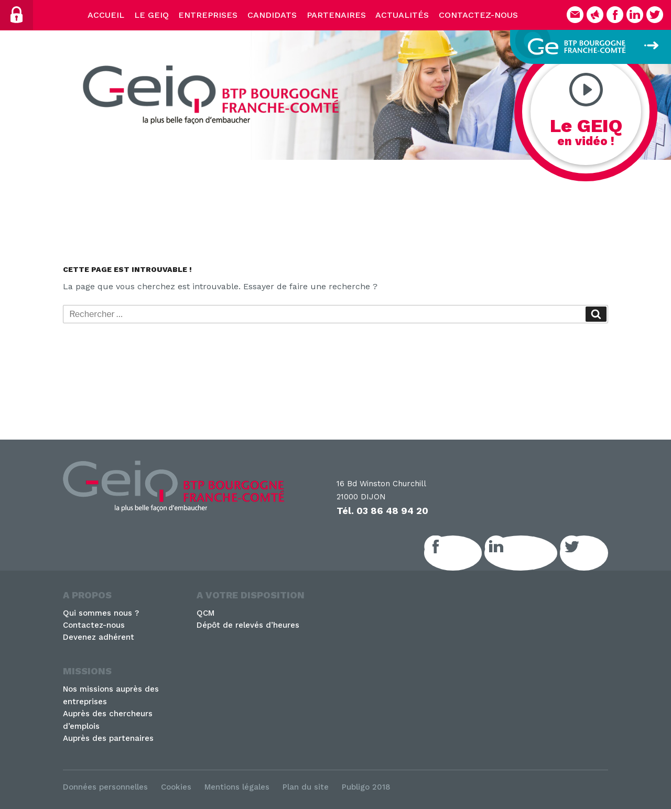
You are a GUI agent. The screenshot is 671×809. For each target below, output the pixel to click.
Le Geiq (151, 15)
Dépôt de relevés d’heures (248, 625)
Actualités (402, 15)
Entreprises (207, 15)
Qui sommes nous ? (101, 613)
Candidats (272, 15)
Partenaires (336, 15)
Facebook (464, 553)
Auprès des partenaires (108, 738)
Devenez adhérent (98, 637)
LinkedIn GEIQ (532, 553)
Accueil (106, 15)
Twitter (595, 553)
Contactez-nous (478, 15)
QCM (205, 613)
